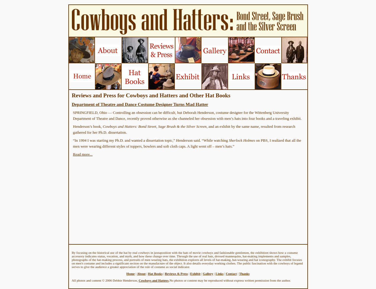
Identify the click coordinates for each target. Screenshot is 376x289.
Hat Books (155, 273)
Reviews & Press (176, 273)
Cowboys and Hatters (154, 280)
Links (220, 273)
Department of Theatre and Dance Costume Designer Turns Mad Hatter (140, 104)
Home (130, 273)
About (141, 273)
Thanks (244, 273)
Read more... (83, 154)
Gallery (208, 273)
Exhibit (195, 273)
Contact (231, 273)
